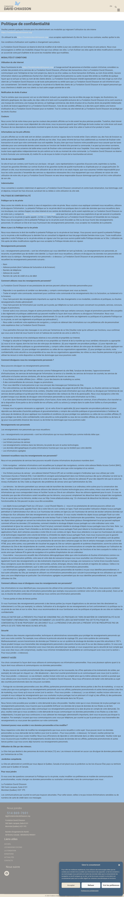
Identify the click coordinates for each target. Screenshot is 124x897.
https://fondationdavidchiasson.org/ (16, 32)
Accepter (71, 885)
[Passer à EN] (111, 6)
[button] (119, 865)
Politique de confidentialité (89, 891)
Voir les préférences (111, 885)
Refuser (91, 885)
